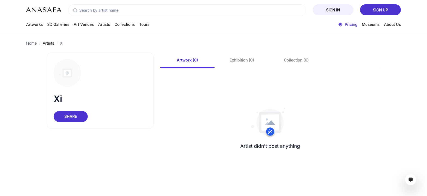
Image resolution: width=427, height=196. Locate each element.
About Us (392, 24)
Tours (144, 24)
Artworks (34, 24)
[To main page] (44, 9)
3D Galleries (58, 24)
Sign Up (380, 10)
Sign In (333, 10)
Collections (124, 24)
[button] (75, 10)
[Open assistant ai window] (410, 179)
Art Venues (84, 24)
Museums (371, 24)
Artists (104, 24)
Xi (61, 43)
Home (31, 43)
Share (70, 116)
